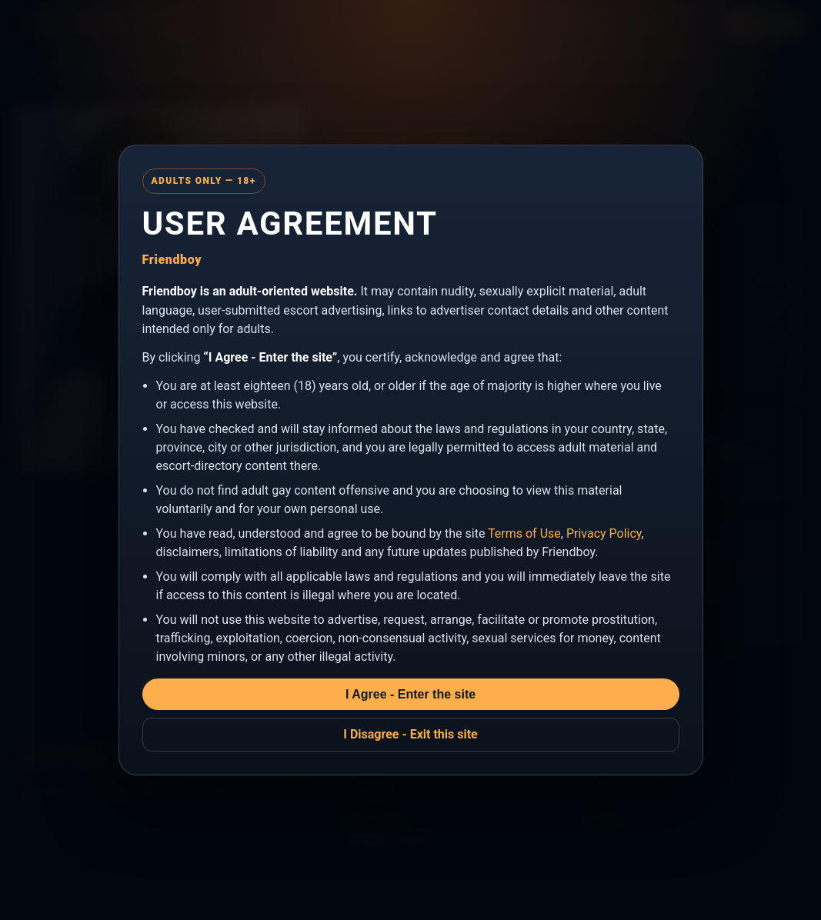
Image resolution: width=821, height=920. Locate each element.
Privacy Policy (604, 533)
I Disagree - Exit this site (410, 734)
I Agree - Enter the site (410, 694)
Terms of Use (524, 533)
